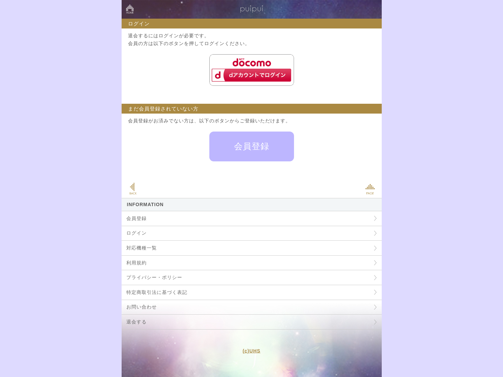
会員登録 (251, 146)
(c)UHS (251, 350)
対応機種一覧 (141, 248)
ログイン (136, 233)
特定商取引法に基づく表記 (156, 292)
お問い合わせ (141, 307)
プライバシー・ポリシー (154, 277)
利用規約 (136, 262)
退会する (136, 321)
